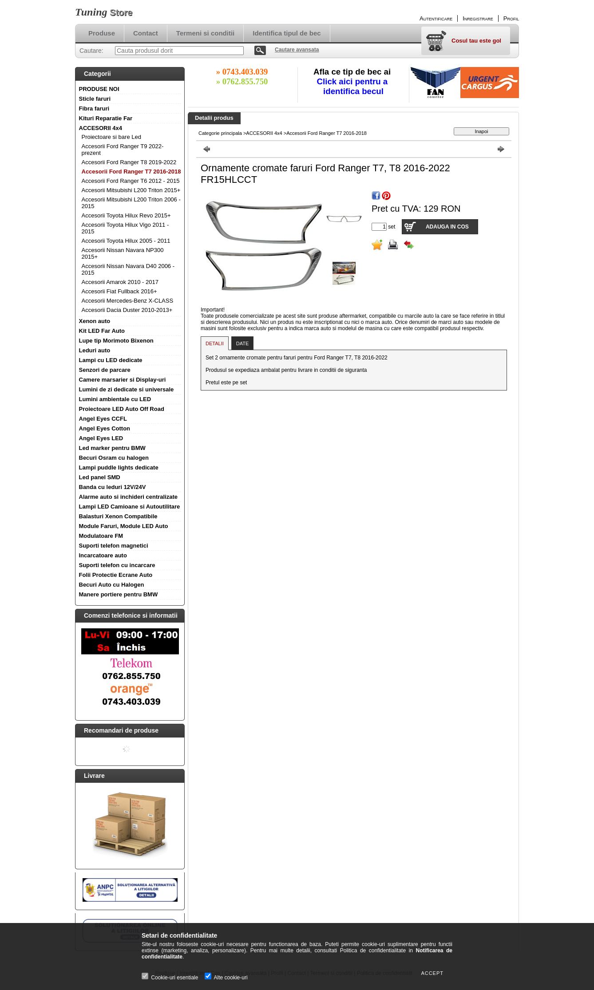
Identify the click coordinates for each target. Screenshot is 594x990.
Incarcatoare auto (103, 555)
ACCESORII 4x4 (101, 128)
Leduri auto (95, 350)
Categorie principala (220, 133)
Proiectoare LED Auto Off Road (121, 409)
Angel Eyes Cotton (105, 428)
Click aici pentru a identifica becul (353, 86)
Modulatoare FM (101, 535)
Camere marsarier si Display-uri (122, 379)
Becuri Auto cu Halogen (111, 584)
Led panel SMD (99, 477)
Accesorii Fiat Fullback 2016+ (119, 291)
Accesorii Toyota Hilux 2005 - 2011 (126, 240)
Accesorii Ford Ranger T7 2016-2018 (131, 171)
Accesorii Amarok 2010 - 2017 (120, 282)
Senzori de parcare (105, 370)
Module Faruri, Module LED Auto (123, 526)
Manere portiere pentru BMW (118, 594)
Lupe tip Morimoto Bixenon (116, 340)
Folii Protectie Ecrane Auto (116, 575)
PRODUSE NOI (99, 89)
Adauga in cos (447, 227)
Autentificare (436, 18)
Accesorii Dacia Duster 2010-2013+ (127, 310)
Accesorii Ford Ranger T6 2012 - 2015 (131, 180)
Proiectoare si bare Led (111, 137)
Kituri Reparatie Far (106, 118)
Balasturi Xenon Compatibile (118, 516)
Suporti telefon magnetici (113, 545)
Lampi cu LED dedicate (111, 360)
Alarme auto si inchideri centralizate (128, 496)
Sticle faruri (95, 98)
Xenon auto (95, 321)
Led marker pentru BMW (112, 448)
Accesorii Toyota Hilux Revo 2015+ (126, 215)
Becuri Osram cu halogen (114, 457)
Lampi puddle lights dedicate (118, 467)
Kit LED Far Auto (102, 330)
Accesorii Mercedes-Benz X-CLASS (128, 300)
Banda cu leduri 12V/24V (112, 487)
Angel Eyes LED (101, 438)
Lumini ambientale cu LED (115, 399)
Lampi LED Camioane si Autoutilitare (129, 506)
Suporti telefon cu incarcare (117, 565)
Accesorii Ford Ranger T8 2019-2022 (129, 162)
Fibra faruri (94, 108)
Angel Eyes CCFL (103, 418)
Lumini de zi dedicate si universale (126, 389)
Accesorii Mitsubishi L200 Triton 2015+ (131, 190)
